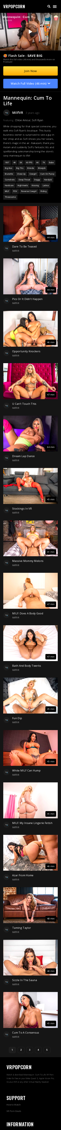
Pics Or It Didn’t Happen (27, 299)
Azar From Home (22, 875)
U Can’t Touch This (24, 404)
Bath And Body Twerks (26, 665)
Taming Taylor (21, 928)
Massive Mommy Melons (27, 561)
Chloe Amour (23, 120)
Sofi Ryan (37, 120)
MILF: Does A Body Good (27, 613)
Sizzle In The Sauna (24, 980)
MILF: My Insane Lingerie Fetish (32, 823)
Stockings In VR (22, 508)
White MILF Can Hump (26, 770)
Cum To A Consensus (25, 1032)
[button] (49, 6)
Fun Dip (17, 718)
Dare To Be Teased (24, 246)
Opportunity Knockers (26, 351)
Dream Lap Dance (23, 456)
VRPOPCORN (14, 6)
